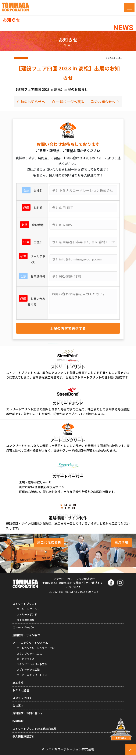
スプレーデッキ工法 (28, 669)
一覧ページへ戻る (68, 101)
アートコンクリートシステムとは (36, 648)
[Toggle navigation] (129, 7)
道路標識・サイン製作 (26, 635)
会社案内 (18, 705)
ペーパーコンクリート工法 (32, 675)
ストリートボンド (27, 614)
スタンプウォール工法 (29, 653)
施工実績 (18, 683)
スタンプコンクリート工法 (32, 664)
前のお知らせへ (30, 101)
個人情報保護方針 (23, 736)
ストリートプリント (24, 604)
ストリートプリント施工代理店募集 (34, 729)
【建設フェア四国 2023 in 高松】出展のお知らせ (51, 89)
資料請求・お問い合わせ (27, 713)
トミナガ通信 (20, 690)
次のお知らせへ (105, 101)
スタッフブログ (22, 698)
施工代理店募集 (26, 620)
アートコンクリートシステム (30, 643)
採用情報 (18, 721)
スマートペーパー (23, 627)
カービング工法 (26, 659)
